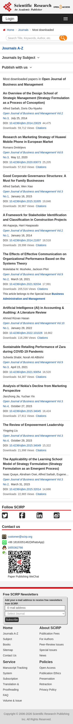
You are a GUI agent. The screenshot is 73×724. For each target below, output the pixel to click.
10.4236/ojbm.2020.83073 (25, 162)
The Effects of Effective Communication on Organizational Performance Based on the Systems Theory (34, 258)
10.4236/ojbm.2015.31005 (25, 201)
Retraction (46, 684)
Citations (41, 128)
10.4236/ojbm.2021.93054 (25, 372)
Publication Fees (50, 633)
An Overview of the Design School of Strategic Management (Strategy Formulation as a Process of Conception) (36, 98)
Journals (23, 29)
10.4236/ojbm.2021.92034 (25, 284)
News (43, 655)
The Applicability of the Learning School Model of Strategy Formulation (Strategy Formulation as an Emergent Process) (32, 464)
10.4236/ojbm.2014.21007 (25, 240)
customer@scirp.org (20, 536)
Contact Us (9, 655)
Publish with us (17, 67)
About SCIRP (50, 628)
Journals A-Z (10, 633)
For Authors (47, 639)
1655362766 (15, 547)
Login (10, 19)
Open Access (48, 667)
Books (7, 644)
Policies (46, 662)
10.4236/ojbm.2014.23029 (25, 123)
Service (9, 662)
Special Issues (48, 650)
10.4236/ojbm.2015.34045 (25, 411)
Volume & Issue (12, 700)
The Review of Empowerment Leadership (33, 424)
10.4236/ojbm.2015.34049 (25, 445)
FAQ (5, 695)
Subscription (10, 678)
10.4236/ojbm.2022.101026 (25, 332)
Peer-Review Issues (52, 644)
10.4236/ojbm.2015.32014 (25, 489)
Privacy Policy (48, 689)
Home (10, 29)
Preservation (47, 678)
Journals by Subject (21, 58)
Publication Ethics (50, 673)
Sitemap (8, 650)
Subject (7, 639)
